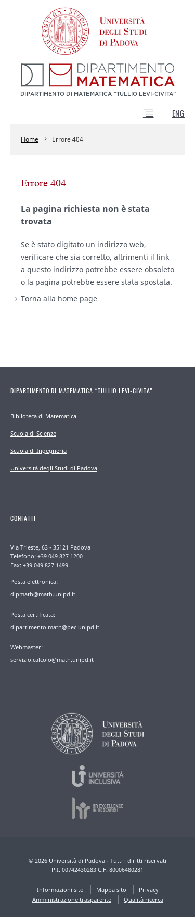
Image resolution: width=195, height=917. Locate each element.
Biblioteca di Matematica (43, 416)
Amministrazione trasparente (71, 899)
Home (29, 139)
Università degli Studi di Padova (53, 468)
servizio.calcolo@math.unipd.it (52, 660)
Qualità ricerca (143, 899)
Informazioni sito (60, 890)
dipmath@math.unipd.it (42, 594)
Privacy (149, 890)
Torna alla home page (59, 298)
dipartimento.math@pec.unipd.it (54, 627)
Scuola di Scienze (33, 433)
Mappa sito (111, 890)
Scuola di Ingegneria (38, 450)
